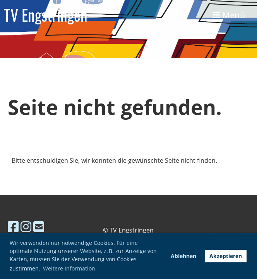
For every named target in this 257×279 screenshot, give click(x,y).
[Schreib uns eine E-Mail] (38, 226)
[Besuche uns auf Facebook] (13, 226)
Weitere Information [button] (69, 268)
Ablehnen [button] (183, 256)
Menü (228, 15)
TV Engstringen (45, 15)
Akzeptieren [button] (225, 256)
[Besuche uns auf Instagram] (26, 226)
